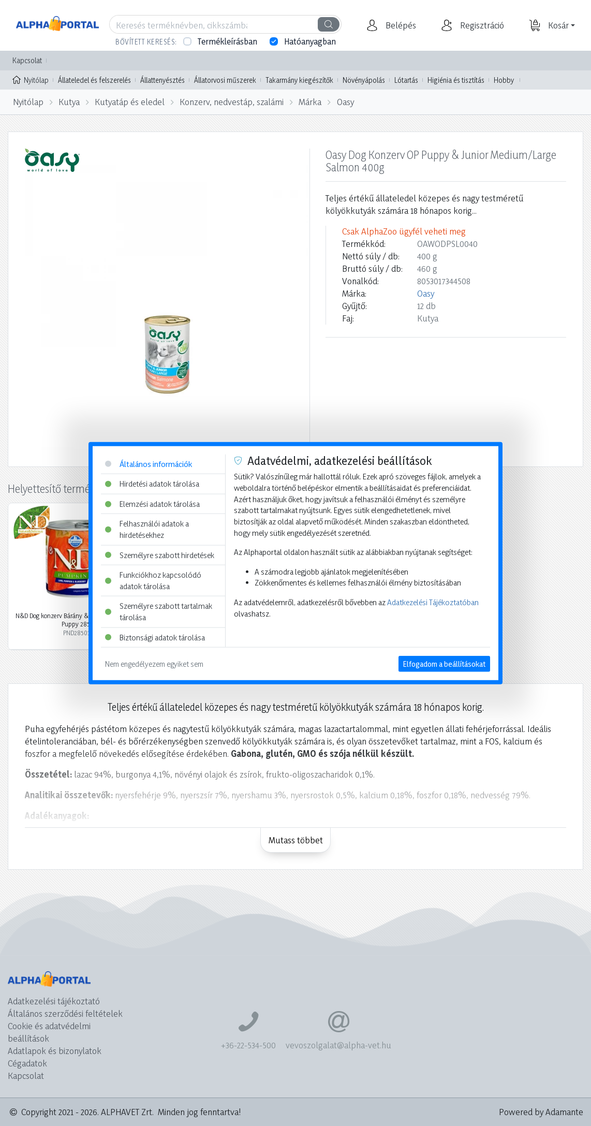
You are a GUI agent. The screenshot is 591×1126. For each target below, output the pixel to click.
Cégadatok (27, 1063)
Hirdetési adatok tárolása (152, 484)
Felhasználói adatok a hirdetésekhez (147, 529)
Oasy (345, 101)
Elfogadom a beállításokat (444, 664)
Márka (310, 101)
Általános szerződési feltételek (65, 1013)
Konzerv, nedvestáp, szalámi (232, 101)
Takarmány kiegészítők (299, 80)
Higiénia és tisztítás (455, 80)
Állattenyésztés (162, 80)
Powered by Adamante (541, 1111)
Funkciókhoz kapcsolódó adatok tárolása (153, 580)
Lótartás (406, 80)
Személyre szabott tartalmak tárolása (158, 611)
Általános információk (148, 464)
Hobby (504, 80)
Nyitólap (30, 79)
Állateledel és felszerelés (94, 80)
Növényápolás (364, 80)
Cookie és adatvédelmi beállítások (49, 1032)
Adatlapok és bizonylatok (54, 1050)
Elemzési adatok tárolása (152, 503)
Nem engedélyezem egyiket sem (154, 664)
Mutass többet (296, 840)
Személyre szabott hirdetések (159, 555)
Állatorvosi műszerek (225, 80)
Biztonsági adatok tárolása (155, 637)
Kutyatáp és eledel (130, 101)
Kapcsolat (27, 60)
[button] (399, 25)
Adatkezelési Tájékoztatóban (433, 602)
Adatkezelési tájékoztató (54, 1001)
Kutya (69, 101)
